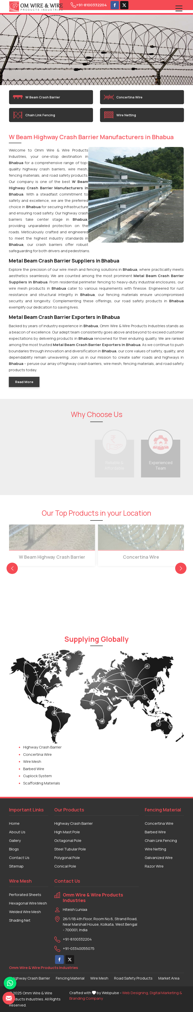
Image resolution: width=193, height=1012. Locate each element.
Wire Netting (120, 115)
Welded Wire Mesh (25, 911)
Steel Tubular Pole (70, 849)
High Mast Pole (67, 832)
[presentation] (12, 568)
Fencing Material (70, 978)
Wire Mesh (32, 761)
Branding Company (86, 998)
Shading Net (19, 920)
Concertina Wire (123, 97)
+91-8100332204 (89, 5)
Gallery (15, 840)
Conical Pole (65, 866)
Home (14, 823)
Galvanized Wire (159, 857)
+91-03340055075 (78, 948)
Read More (23, 382)
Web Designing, (135, 992)
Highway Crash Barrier (42, 747)
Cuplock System (37, 775)
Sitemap (16, 866)
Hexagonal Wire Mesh (28, 903)
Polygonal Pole (67, 857)
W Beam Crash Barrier (36, 97)
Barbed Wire (33, 768)
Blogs (14, 849)
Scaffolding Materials (41, 783)
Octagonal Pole (67, 840)
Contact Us (19, 857)
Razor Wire (154, 866)
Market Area (168, 978)
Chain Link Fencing (34, 115)
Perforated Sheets (25, 894)
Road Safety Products (133, 978)
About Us (17, 832)
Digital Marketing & (166, 992)
